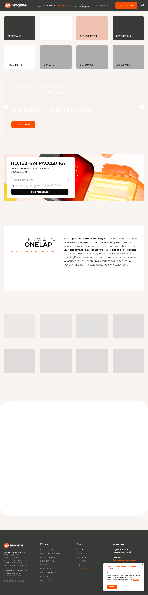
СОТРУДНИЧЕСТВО (85, 569)
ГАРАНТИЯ (81, 561)
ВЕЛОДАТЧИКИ (47, 561)
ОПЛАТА (80, 553)
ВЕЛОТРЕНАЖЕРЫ (49, 572)
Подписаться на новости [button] (124, 560)
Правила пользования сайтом (17, 570)
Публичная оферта (12, 573)
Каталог (45, 544)
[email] (39, 180)
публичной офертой (42, 187)
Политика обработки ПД (15, 576)
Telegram (117, 557)
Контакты (118, 544)
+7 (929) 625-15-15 (120, 549)
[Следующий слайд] (142, 107)
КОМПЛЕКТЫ (46, 580)
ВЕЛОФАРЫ (45, 576)
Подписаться (40, 191)
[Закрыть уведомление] (142, 564)
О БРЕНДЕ (81, 549)
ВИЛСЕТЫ (45, 565)
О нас (79, 544)
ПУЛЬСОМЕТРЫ (47, 557)
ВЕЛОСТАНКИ (46, 549)
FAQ (78, 565)
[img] (56, 28)
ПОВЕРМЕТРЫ (47, 569)
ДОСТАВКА (81, 557)
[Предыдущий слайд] (6, 107)
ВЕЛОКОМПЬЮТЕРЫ (50, 553)
